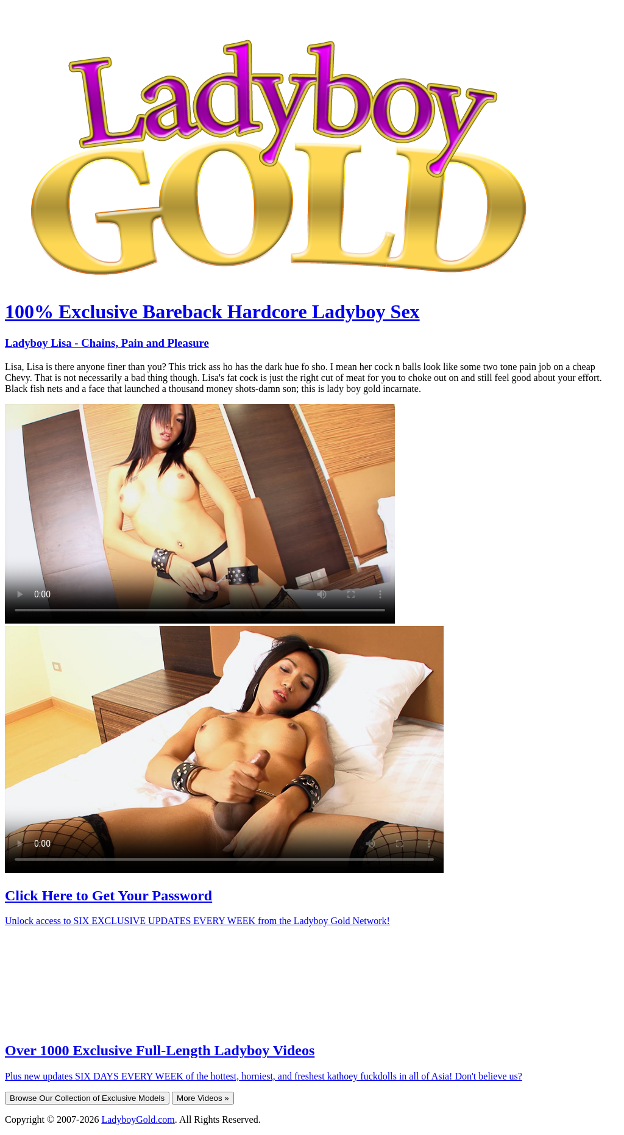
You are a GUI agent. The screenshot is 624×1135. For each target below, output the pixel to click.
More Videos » (203, 1098)
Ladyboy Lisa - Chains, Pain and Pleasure (107, 342)
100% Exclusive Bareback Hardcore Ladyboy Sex (212, 311)
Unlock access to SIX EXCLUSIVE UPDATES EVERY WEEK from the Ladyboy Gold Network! (197, 921)
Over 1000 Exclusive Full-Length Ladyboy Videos (159, 1050)
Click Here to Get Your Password (108, 895)
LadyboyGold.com (137, 1119)
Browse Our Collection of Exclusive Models (87, 1098)
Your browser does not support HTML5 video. (200, 514)
